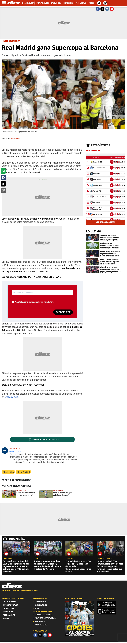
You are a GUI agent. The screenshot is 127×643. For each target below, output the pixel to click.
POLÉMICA (8, 558)
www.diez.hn (11, 397)
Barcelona (9, 472)
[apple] (111, 611)
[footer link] (63, 592)
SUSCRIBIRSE (62, 312)
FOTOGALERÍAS (16, 539)
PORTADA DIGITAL (74, 598)
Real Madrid (24, 472)
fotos (38, 558)
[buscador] (99, 3)
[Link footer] (12, 586)
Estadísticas (100, 145)
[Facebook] (35, 635)
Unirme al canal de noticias (45, 440)
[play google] (111, 604)
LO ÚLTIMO (93, 231)
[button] (3, 171)
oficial (70, 558)
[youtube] (50, 635)
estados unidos (105, 558)
